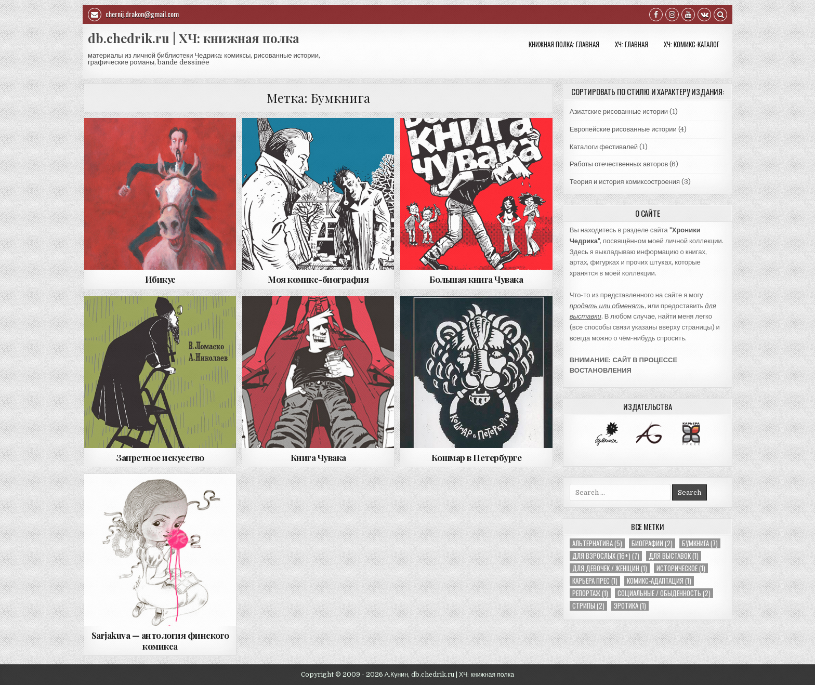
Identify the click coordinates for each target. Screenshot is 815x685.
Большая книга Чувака (476, 279)
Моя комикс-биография (318, 279)
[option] (606, 434)
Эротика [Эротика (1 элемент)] (630, 606)
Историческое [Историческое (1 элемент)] (680, 568)
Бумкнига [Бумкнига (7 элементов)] (700, 543)
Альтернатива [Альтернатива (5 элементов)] (597, 543)
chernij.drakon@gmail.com (133, 14)
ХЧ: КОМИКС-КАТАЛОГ (691, 44)
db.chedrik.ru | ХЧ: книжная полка (193, 38)
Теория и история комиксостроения (625, 182)
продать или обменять (607, 306)
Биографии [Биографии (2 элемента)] (652, 543)
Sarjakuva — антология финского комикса (160, 640)
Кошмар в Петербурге (476, 457)
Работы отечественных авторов (619, 164)
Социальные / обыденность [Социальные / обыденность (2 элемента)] (664, 593)
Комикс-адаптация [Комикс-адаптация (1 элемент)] (659, 581)
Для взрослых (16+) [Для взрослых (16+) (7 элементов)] (605, 556)
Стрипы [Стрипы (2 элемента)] (588, 606)
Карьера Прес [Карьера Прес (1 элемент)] (594, 581)
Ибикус (160, 279)
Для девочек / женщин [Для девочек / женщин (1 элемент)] (609, 568)
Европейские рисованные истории (623, 129)
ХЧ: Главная (631, 44)
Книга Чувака (318, 457)
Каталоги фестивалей (604, 147)
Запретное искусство (160, 457)
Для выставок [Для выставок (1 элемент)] (674, 556)
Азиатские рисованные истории (619, 111)
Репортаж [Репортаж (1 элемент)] (590, 593)
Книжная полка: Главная (564, 44)
